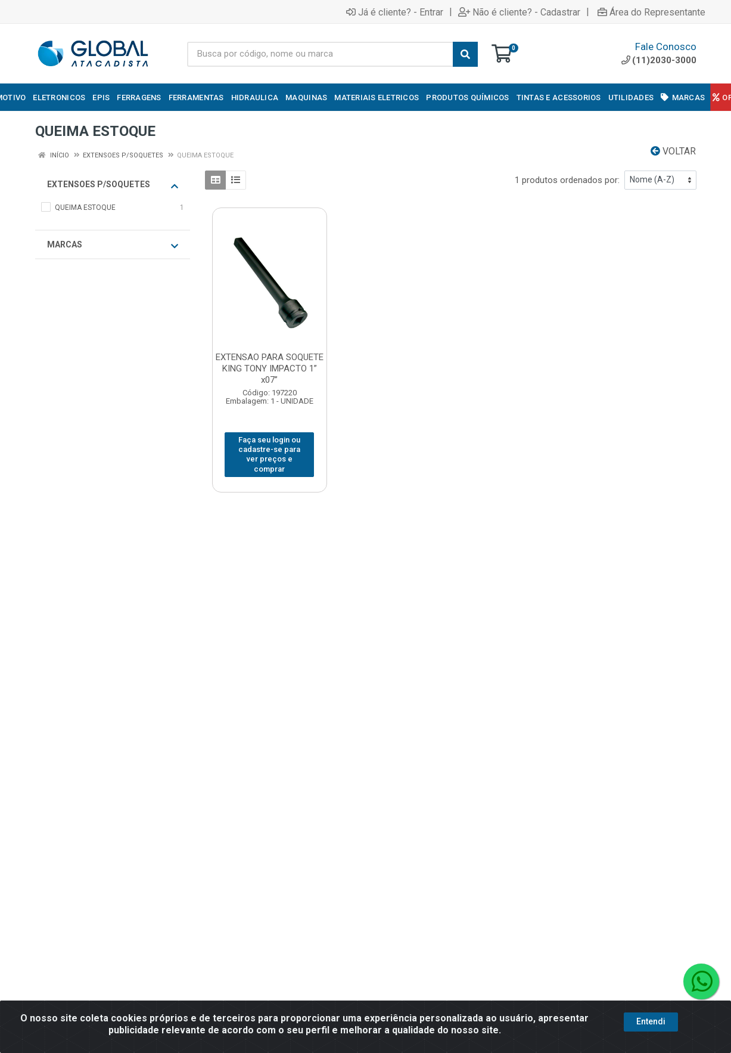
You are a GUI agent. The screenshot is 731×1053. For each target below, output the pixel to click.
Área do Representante (651, 12)
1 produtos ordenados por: (567, 180)
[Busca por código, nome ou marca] (320, 54)
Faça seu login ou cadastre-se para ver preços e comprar (269, 454)
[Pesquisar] (465, 54)
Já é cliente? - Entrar (394, 12)
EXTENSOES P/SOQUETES (112, 184)
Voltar (673, 151)
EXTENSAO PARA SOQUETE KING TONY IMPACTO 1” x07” (269, 368)
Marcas (112, 245)
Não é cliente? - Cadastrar (519, 12)
